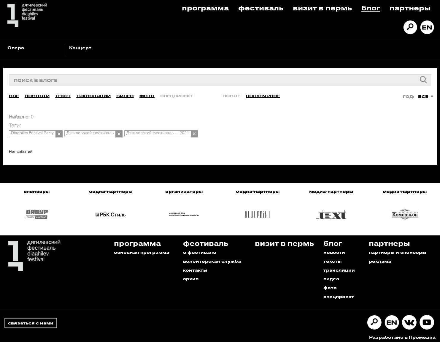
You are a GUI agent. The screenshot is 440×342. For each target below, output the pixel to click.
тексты (332, 257)
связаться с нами (30, 319)
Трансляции (93, 95)
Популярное (263, 95)
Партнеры (410, 8)
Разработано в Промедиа (402, 334)
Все (14, 95)
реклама (380, 257)
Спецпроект (176, 95)
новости (334, 248)
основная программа (141, 248)
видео (331, 275)
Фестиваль (260, 8)
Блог (370, 8)
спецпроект (338, 293)
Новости (37, 95)
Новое (231, 95)
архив (190, 275)
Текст (63, 95)
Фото (147, 95)
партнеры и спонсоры (397, 248)
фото (330, 284)
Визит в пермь (322, 8)
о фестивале (199, 248)
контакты (195, 266)
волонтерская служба (212, 257)
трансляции (339, 266)
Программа (205, 8)
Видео (125, 95)
